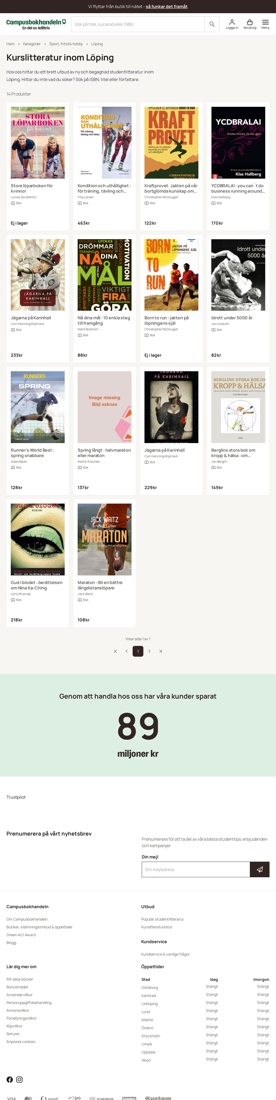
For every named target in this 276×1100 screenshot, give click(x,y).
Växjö (146, 1060)
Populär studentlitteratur (162, 919)
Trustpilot (16, 797)
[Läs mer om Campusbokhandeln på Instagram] (19, 1079)
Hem (10, 43)
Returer (13, 1033)
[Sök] (211, 24)
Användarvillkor (19, 994)
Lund (146, 1011)
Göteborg (150, 987)
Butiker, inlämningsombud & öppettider (39, 926)
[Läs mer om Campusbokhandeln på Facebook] (9, 1079)
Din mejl (206, 865)
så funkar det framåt (167, 6)
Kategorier (32, 43)
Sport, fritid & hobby (66, 43)
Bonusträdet (17, 986)
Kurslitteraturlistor (156, 926)
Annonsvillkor (17, 1010)
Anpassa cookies (20, 1041)
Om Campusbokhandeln (26, 919)
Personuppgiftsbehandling (28, 1002)
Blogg (11, 942)
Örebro (147, 1027)
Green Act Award (21, 934)
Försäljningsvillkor (21, 1018)
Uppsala (149, 1052)
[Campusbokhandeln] (36, 24)
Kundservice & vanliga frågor (165, 954)
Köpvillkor (14, 1025)
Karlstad (149, 995)
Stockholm (151, 1035)
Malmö (147, 1019)
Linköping (150, 1003)
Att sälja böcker (19, 979)
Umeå (147, 1043)
